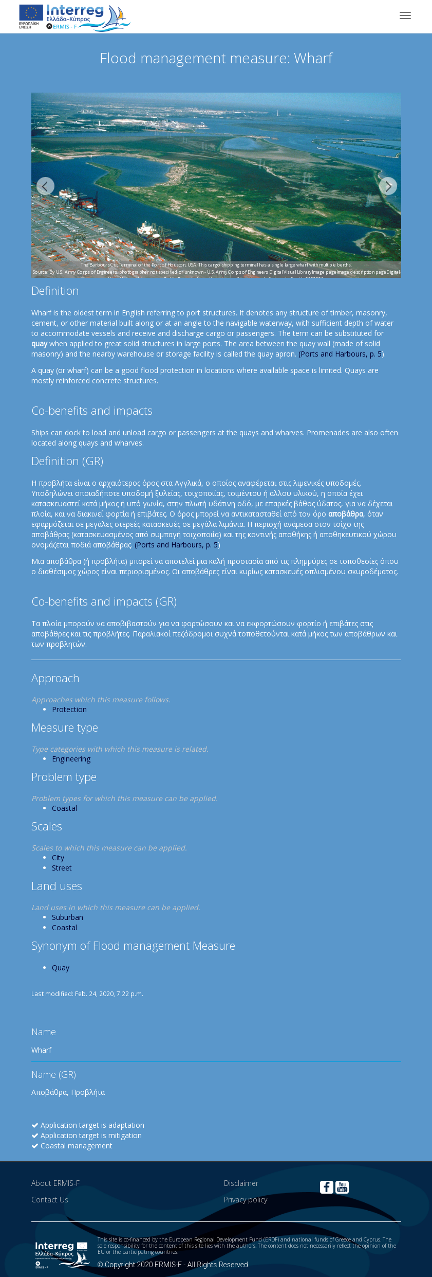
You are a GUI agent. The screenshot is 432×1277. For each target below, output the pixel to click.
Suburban (67, 917)
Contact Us (49, 1199)
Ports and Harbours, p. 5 (341, 354)
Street (62, 868)
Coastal (64, 808)
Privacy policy (245, 1199)
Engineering (71, 759)
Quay (60, 967)
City (58, 857)
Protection (69, 709)
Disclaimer (241, 1183)
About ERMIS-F (55, 1183)
